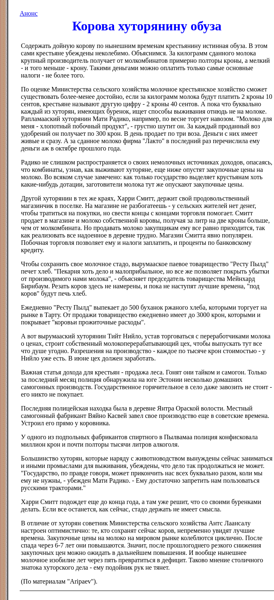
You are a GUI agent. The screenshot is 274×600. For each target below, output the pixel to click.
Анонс (29, 13)
